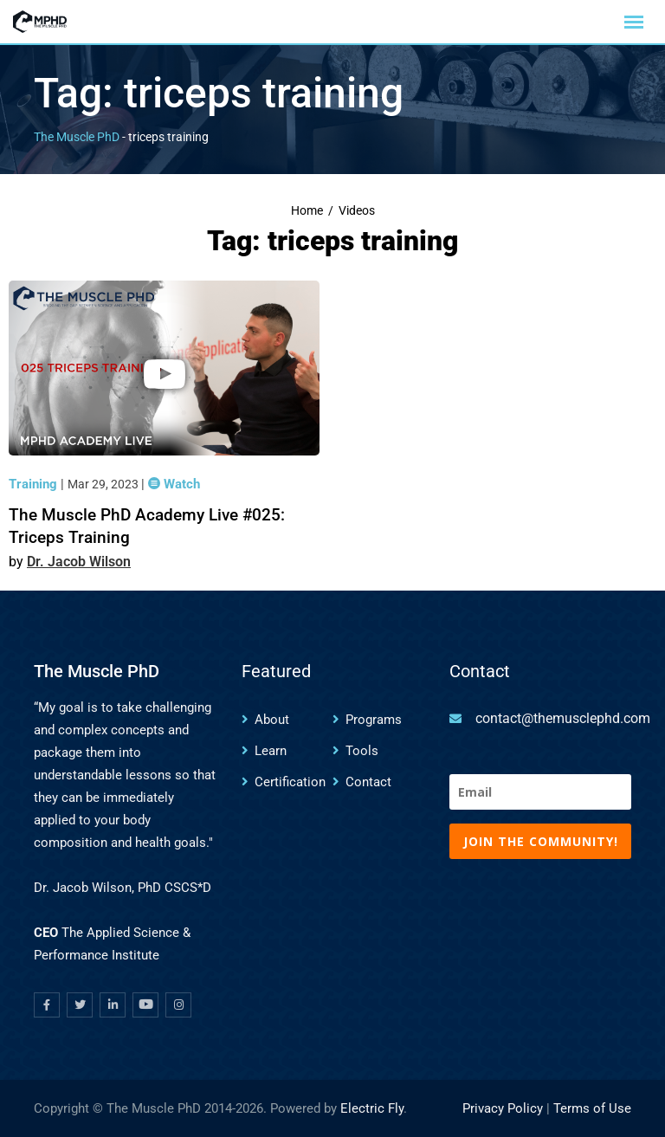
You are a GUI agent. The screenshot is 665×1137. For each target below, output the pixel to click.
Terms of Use (592, 1108)
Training (35, 484)
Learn (271, 751)
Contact (368, 782)
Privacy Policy (502, 1108)
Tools (361, 751)
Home (307, 210)
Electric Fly (372, 1108)
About (272, 719)
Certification (290, 782)
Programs (373, 719)
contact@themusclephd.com (562, 718)
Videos (357, 210)
